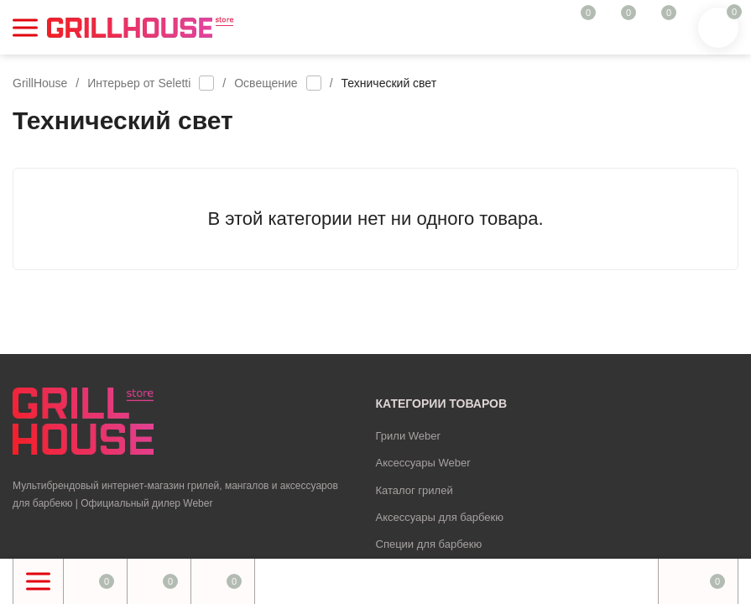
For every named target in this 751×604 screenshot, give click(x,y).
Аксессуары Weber (423, 462)
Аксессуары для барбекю (439, 517)
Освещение (265, 83)
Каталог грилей (414, 490)
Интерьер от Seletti (138, 83)
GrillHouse (40, 83)
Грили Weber (408, 436)
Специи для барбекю (429, 544)
